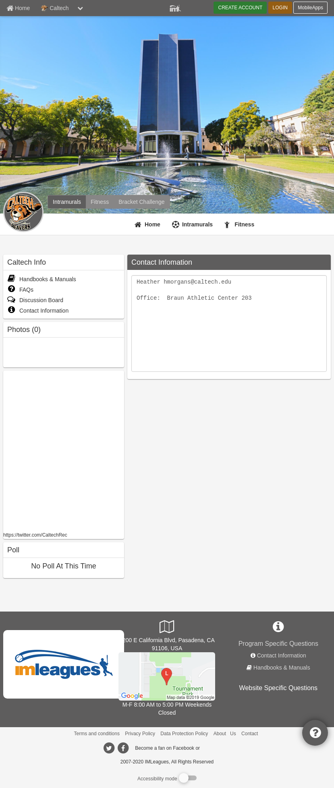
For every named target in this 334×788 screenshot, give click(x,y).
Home (152, 224)
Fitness (244, 224)
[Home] (148, 224)
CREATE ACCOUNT (240, 7)
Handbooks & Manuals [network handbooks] (281, 667)
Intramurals (197, 224)
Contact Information (37, 310)
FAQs (20, 289)
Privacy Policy (140, 733)
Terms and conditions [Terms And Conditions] (97, 733)
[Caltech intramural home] (67, 201)
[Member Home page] (18, 8)
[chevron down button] (80, 8)
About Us (225, 733)
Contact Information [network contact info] (281, 655)
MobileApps (310, 7)
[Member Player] (175, 7)
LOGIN (280, 7)
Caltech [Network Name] (54, 8)
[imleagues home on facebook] (123, 748)
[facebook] (217, 748)
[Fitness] (240, 224)
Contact (249, 733)
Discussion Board (35, 300)
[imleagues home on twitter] (109, 748)
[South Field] (166, 676)
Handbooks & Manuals (41, 279)
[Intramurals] (193, 224)
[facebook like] (63, 450)
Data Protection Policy (184, 733)
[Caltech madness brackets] (141, 201)
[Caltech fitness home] (100, 201)
